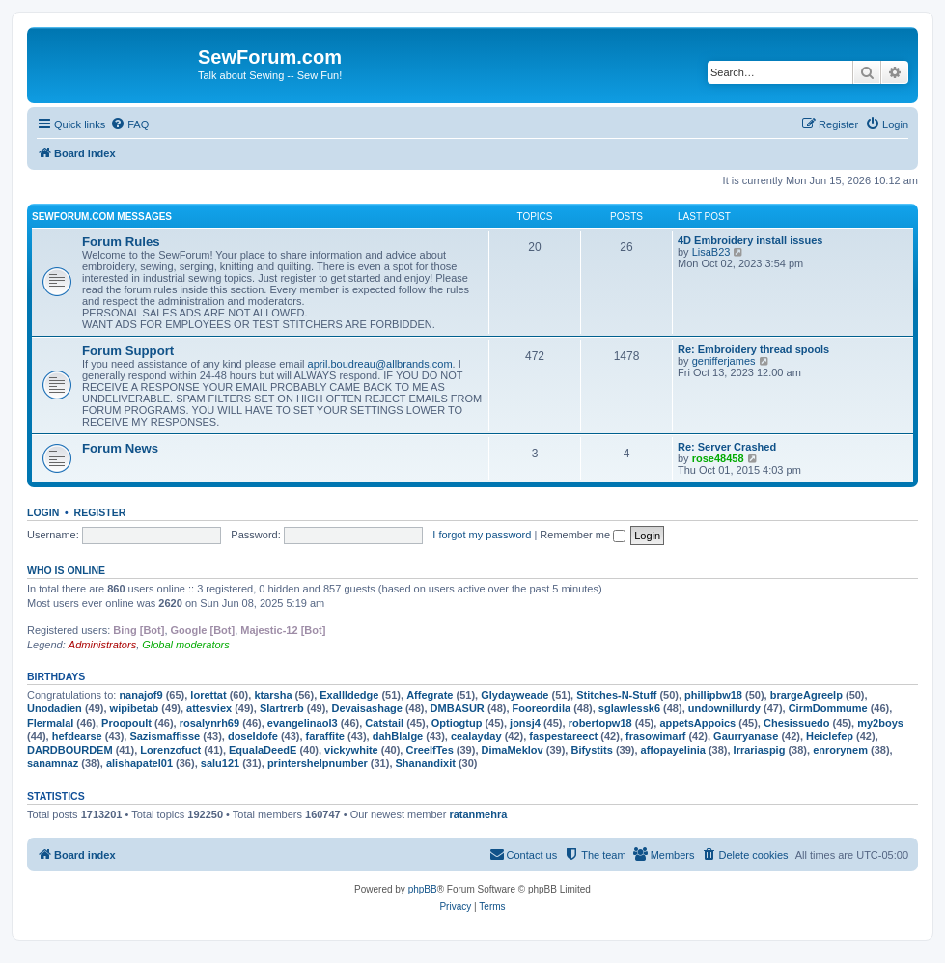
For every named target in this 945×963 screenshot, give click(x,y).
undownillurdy (724, 708)
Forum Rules (121, 241)
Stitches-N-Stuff (616, 695)
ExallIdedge (349, 695)
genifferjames (724, 361)
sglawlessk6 (629, 708)
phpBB (422, 889)
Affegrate (429, 695)
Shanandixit (426, 763)
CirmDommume (828, 708)
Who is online (66, 570)
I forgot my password (481, 534)
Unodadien (54, 708)
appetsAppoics (697, 723)
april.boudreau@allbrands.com (380, 364)
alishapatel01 (139, 763)
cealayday (476, 736)
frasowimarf (655, 736)
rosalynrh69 (209, 723)
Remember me (582, 534)
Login (43, 512)
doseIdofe (253, 736)
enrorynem (840, 750)
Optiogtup (457, 723)
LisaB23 (711, 252)
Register (100, 512)
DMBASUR (458, 708)
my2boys (880, 723)
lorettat (208, 695)
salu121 (220, 763)
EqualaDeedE (262, 750)
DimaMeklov (512, 750)
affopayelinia (673, 750)
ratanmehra (478, 814)
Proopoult (126, 723)
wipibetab (134, 708)
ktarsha (273, 695)
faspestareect (563, 736)
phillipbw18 (713, 695)
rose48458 (718, 458)
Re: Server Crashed (727, 447)
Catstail (384, 723)
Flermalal (50, 723)
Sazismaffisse (164, 736)
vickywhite (351, 750)
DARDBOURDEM (70, 750)
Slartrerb (282, 708)
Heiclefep (829, 736)
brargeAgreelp (806, 695)
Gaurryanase (745, 736)
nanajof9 (140, 695)
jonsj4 (525, 723)
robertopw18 (600, 723)
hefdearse (77, 736)
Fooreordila (542, 708)
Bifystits (591, 750)
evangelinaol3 (302, 723)
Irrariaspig (760, 750)
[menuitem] (129, 124)
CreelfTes (429, 750)
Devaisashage (366, 708)
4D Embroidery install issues (750, 240)
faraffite (325, 736)
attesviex (209, 708)
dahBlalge (398, 736)
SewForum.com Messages (102, 216)
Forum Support (128, 351)
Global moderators (186, 644)
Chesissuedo (796, 723)
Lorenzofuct (170, 750)
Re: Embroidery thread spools (753, 349)
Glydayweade (514, 695)
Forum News (120, 448)
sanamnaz (52, 763)
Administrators (102, 644)
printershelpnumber (317, 763)
